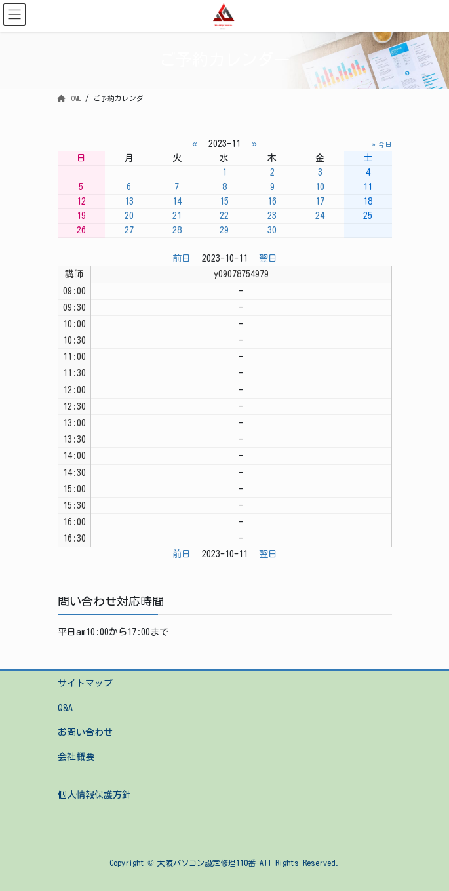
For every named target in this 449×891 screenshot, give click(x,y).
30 (272, 230)
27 (129, 230)
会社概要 (76, 756)
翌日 (268, 258)
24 (319, 215)
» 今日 (382, 144)
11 (367, 186)
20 (129, 215)
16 (272, 201)
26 (81, 230)
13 (129, 201)
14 (177, 201)
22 (224, 215)
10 (319, 186)
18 (367, 201)
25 (367, 215)
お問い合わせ (85, 732)
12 (81, 201)
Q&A (65, 708)
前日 (181, 258)
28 (177, 230)
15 (224, 201)
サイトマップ (85, 683)
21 (177, 215)
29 (224, 230)
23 (272, 215)
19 (81, 215)
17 (319, 201)
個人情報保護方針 (94, 794)
